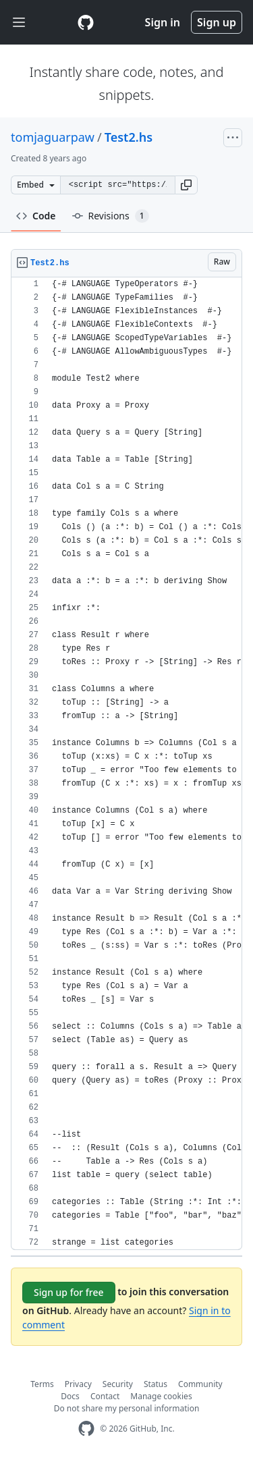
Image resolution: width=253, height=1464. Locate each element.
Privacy (78, 1384)
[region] (126, 763)
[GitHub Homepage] (86, 1428)
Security (118, 1384)
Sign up (216, 22)
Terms (42, 1384)
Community (200, 1384)
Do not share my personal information (127, 1408)
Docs (70, 1396)
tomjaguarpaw (52, 137)
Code (36, 215)
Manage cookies (161, 1396)
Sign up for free (69, 1292)
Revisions (110, 216)
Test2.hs (128, 137)
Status (155, 1384)
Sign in (162, 22)
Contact (104, 1396)
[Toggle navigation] (19, 22)
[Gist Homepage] (86, 22)
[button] (186, 184)
